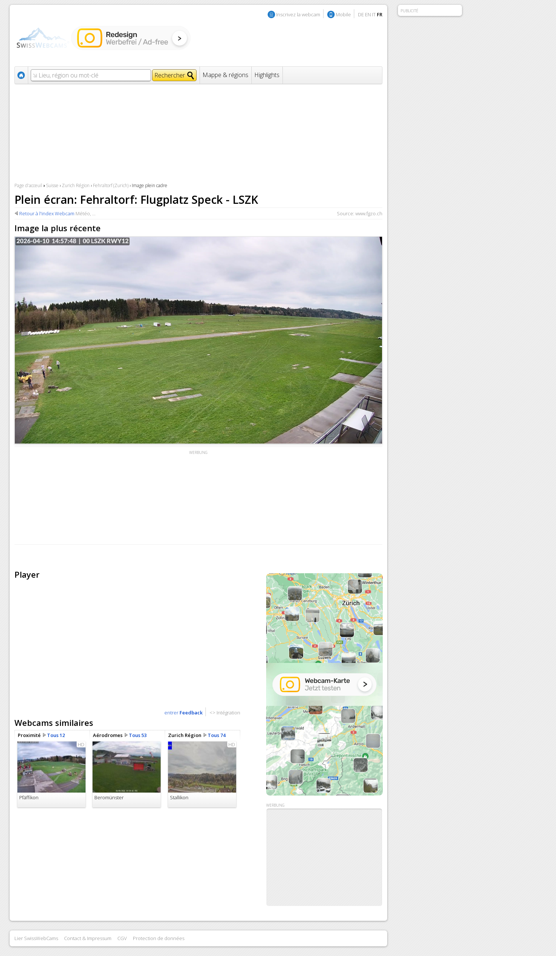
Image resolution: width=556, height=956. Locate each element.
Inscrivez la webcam (298, 14)
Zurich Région (76, 185)
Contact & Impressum (87, 938)
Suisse (52, 185)
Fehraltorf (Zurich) (110, 185)
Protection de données (158, 938)
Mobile (343, 14)
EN (368, 14)
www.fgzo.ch (368, 213)
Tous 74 (216, 735)
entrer (183, 712)
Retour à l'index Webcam (46, 213)
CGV (122, 938)
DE (361, 14)
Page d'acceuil (28, 185)
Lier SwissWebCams (36, 938)
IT (374, 14)
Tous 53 (138, 735)
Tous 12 (56, 735)
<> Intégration (225, 712)
